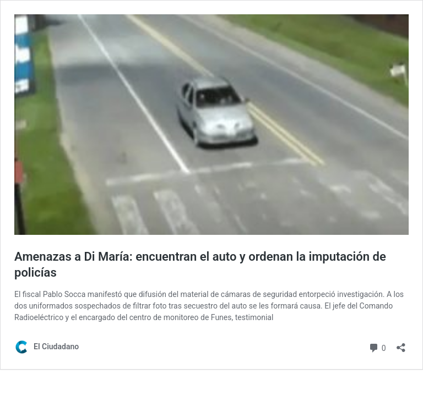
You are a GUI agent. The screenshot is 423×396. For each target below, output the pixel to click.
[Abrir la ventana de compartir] (401, 344)
